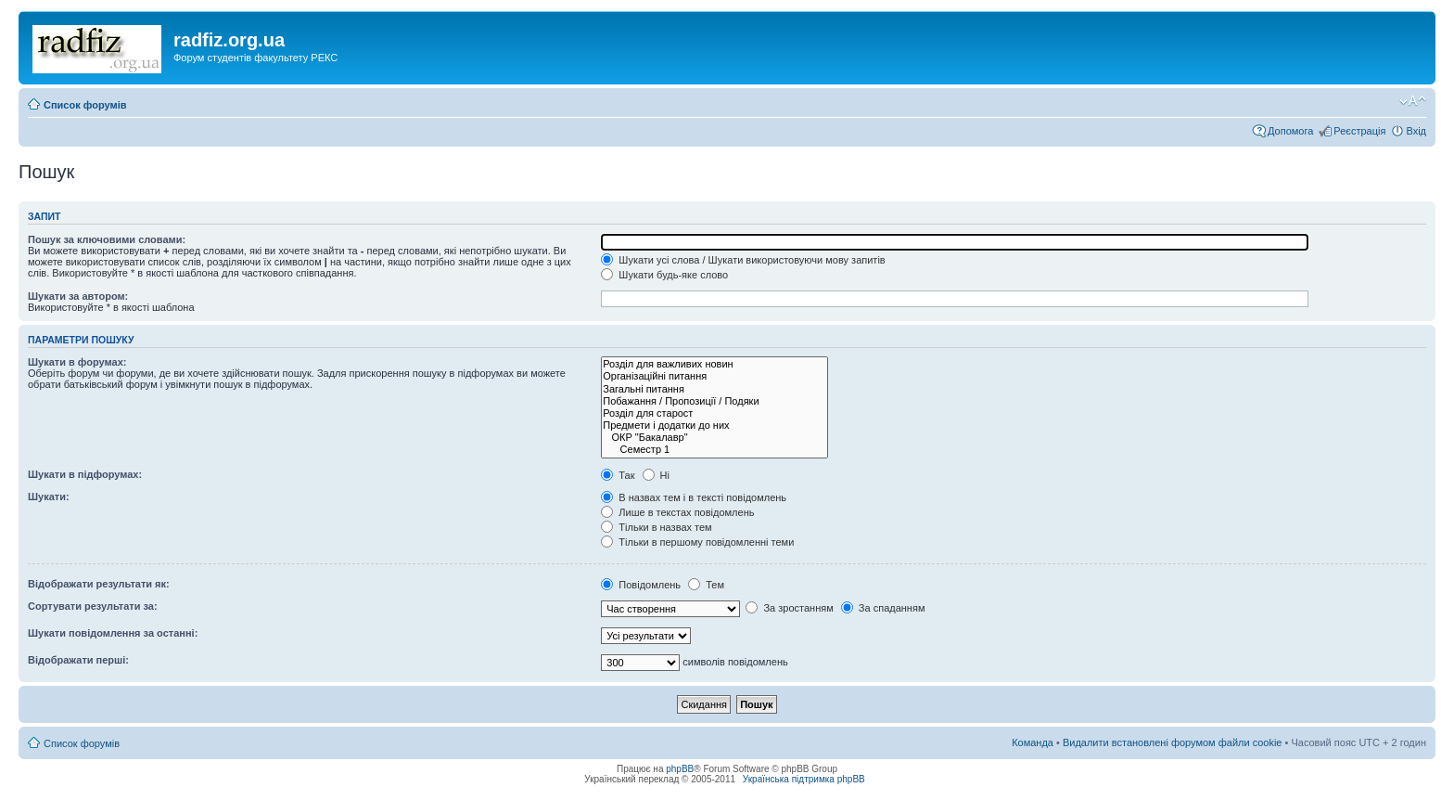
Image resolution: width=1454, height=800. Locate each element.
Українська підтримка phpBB (804, 779)
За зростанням (789, 607)
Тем (706, 584)
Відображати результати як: (99, 583)
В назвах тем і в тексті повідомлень (693, 497)
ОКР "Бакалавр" (714, 438)
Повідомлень (641, 584)
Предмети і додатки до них (714, 425)
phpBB (680, 769)
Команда (1032, 742)
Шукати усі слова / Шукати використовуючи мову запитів (743, 259)
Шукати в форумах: (77, 362)
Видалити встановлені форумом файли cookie (1172, 742)
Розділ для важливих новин (714, 364)
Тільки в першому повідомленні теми (697, 542)
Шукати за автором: (78, 296)
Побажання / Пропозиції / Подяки (714, 401)
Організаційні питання (714, 376)
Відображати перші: (78, 659)
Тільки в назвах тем (656, 527)
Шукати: (49, 496)
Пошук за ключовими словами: (106, 239)
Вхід (1416, 130)
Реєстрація (1359, 130)
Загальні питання (714, 389)
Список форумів (85, 104)
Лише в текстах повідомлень (677, 512)
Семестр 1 (714, 450)
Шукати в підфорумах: (85, 474)
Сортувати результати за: (93, 606)
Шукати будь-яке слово (664, 274)
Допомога (1290, 130)
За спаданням (883, 607)
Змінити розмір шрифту (1412, 101)
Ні (656, 475)
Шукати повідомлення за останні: (113, 633)
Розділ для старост (714, 413)
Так (617, 475)
